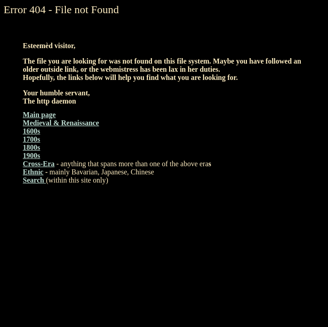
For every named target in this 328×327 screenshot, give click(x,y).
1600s (31, 131)
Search (34, 180)
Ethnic (33, 172)
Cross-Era (38, 164)
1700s (31, 139)
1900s (31, 155)
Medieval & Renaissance (61, 123)
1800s (31, 147)
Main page (39, 115)
